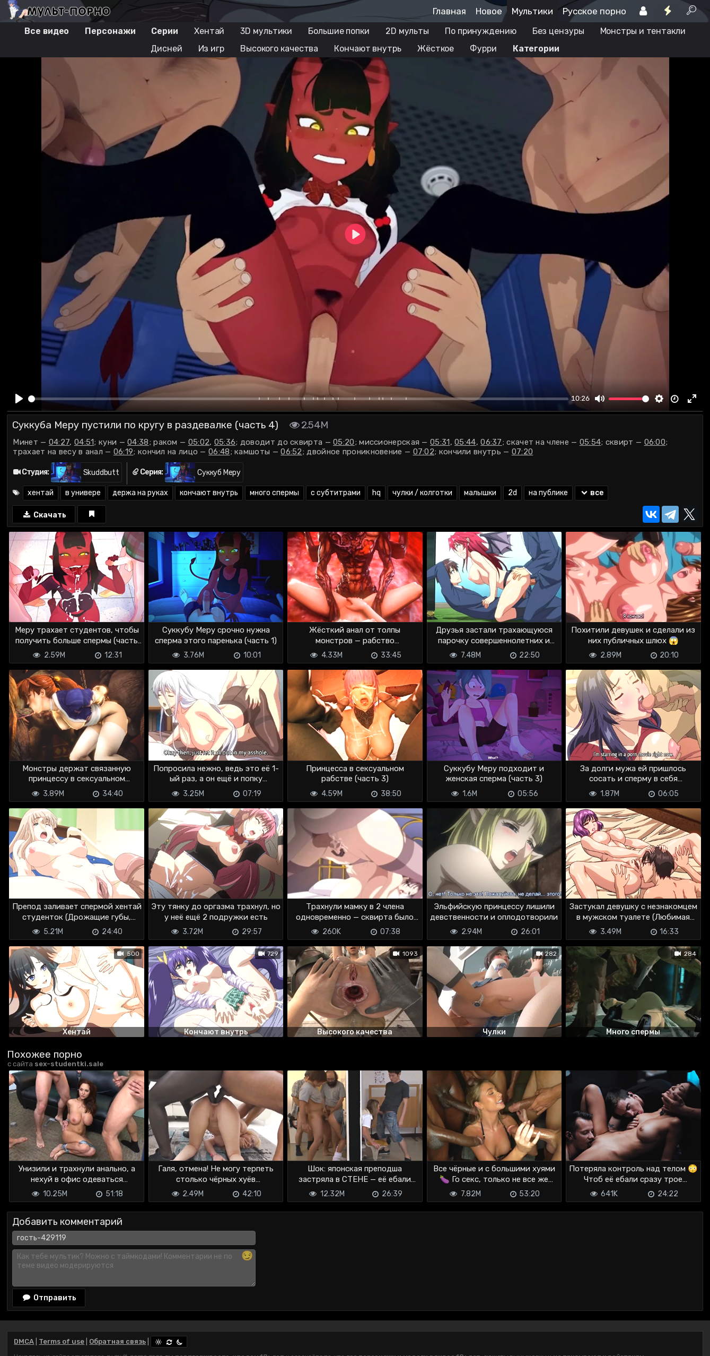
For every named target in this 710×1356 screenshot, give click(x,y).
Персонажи (110, 31)
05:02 (199, 442)
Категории (536, 49)
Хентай (209, 31)
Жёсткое (435, 49)
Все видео (46, 31)
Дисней (166, 49)
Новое (489, 11)
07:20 (522, 451)
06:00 (655, 442)
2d (512, 492)
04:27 (59, 442)
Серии (164, 31)
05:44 (465, 442)
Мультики (532, 11)
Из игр (211, 49)
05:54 (590, 442)
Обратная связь (117, 1341)
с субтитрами (336, 492)
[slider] (298, 399)
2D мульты (407, 31)
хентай (41, 492)
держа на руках (140, 492)
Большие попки (339, 31)
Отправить (48, 1297)
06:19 (123, 451)
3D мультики (266, 31)
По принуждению (480, 31)
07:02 (424, 451)
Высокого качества (279, 49)
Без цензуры (558, 31)
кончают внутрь (209, 492)
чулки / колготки (422, 492)
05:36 (225, 442)
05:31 (440, 442)
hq (376, 492)
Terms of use (61, 1341)
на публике (548, 492)
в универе (83, 492)
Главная (449, 11)
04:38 (138, 442)
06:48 (219, 451)
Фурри (483, 49)
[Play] (19, 398)
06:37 (491, 442)
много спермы (274, 492)
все (591, 492)
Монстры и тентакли (643, 31)
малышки (480, 492)
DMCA (24, 1341)
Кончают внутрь (367, 49)
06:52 (291, 451)
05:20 (344, 442)
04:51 (84, 442)
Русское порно (594, 11)
